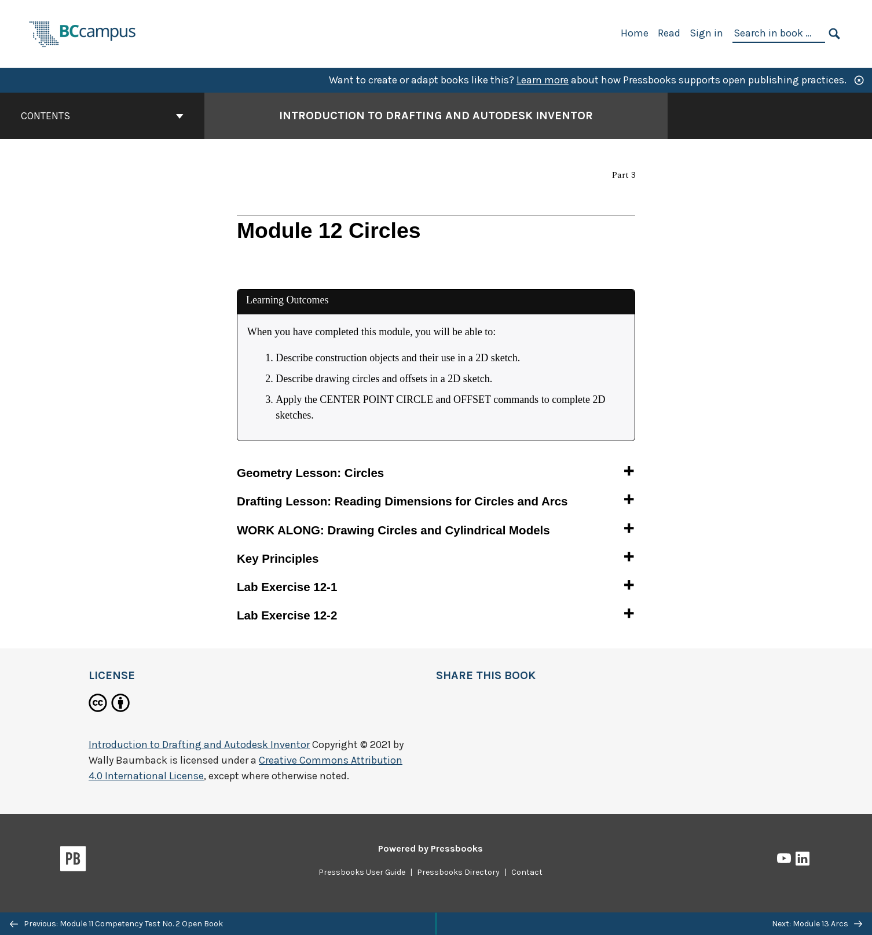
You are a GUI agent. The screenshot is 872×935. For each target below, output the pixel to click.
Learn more (542, 80)
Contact (527, 872)
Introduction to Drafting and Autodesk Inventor (199, 744)
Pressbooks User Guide (361, 872)
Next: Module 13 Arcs (817, 924)
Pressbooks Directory (458, 872)
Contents (102, 115)
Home (634, 33)
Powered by (430, 848)
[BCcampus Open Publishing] (82, 32)
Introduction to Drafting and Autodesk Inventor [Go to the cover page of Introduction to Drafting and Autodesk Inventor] (436, 115)
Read (669, 33)
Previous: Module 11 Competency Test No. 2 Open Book (116, 924)
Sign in (706, 33)
